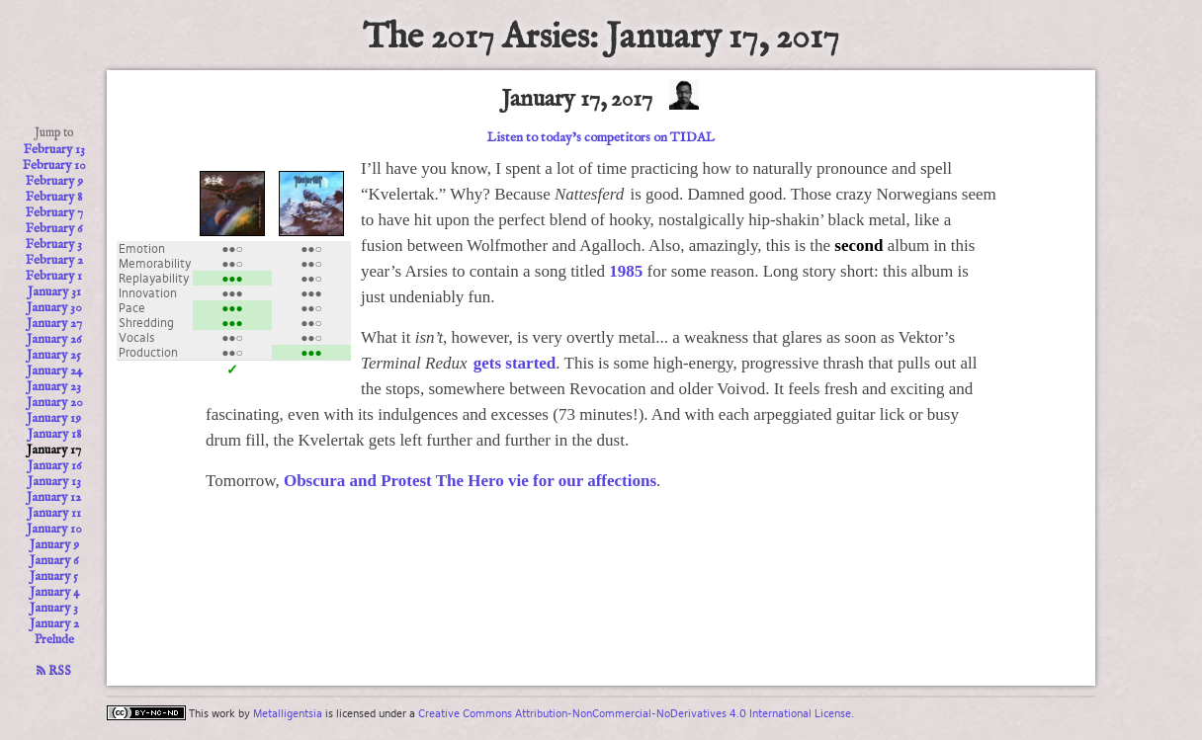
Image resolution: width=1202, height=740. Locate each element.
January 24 (54, 371)
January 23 (54, 387)
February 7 (54, 213)
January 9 (54, 545)
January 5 (54, 577)
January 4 (54, 593)
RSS (54, 672)
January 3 (54, 609)
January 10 (54, 529)
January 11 (54, 514)
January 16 (54, 466)
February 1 (54, 277)
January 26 (54, 340)
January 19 (54, 419)
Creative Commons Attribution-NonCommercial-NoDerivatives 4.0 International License (634, 713)
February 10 (54, 166)
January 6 (54, 561)
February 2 (54, 261)
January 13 (54, 482)
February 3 (54, 245)
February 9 (54, 182)
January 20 (54, 403)
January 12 (54, 498)
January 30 (54, 308)
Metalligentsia (287, 713)
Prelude (54, 640)
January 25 (54, 356)
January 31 (54, 292)
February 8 (54, 198)
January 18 (54, 435)
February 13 (54, 150)
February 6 (54, 229)
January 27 (54, 324)
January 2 (54, 624)
